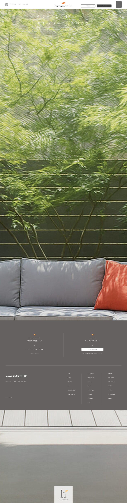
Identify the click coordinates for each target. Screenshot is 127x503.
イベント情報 (91, 390)
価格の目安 (90, 398)
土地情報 (90, 394)
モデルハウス (91, 373)
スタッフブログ (111, 381)
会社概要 (110, 373)
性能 (69, 386)
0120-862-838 (34, 349)
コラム (89, 402)
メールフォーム (92, 349)
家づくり (70, 381)
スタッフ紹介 (111, 377)
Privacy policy (9, 397)
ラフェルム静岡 (111, 394)
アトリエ (110, 390)
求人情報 (110, 386)
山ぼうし (110, 398)
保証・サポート (71, 394)
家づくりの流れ (71, 390)
